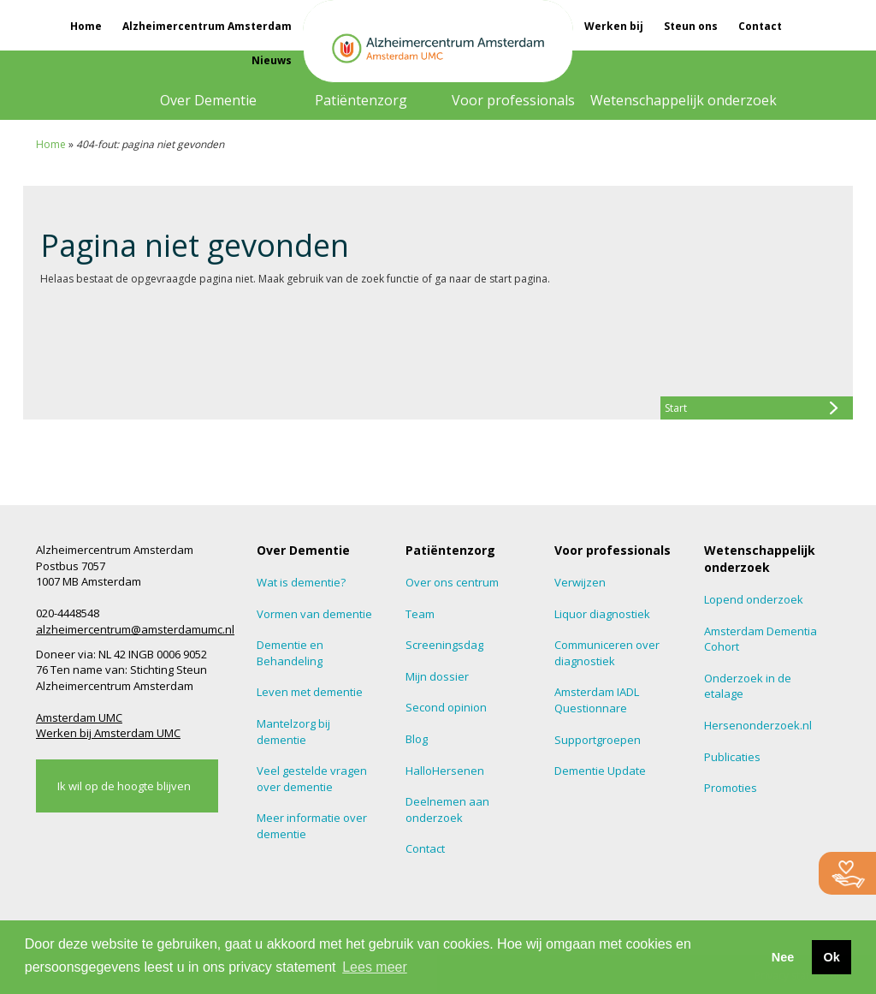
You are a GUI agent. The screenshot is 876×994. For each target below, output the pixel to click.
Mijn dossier (437, 676)
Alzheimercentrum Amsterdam (207, 26)
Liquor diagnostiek (602, 614)
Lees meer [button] (374, 967)
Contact (760, 26)
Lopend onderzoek (753, 599)
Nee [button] (783, 957)
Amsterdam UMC (79, 717)
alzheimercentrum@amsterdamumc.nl (135, 629)
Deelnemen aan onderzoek (447, 809)
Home (86, 26)
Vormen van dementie (314, 614)
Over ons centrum (452, 582)
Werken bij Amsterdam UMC (108, 733)
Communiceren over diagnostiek (607, 653)
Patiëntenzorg (361, 100)
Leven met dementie (310, 691)
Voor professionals (513, 100)
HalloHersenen (444, 770)
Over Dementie (208, 100)
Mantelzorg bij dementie (293, 731)
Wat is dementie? (301, 582)
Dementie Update (600, 770)
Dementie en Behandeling (290, 653)
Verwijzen (580, 582)
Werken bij (613, 26)
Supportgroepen (597, 739)
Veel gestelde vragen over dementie (312, 779)
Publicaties (732, 757)
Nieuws (272, 60)
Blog (416, 739)
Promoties (730, 787)
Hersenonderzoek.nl (758, 725)
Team (420, 614)
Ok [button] (831, 957)
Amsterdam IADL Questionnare (596, 700)
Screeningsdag (444, 644)
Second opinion (446, 707)
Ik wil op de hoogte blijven (124, 786)
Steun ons (691, 26)
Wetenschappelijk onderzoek (683, 100)
